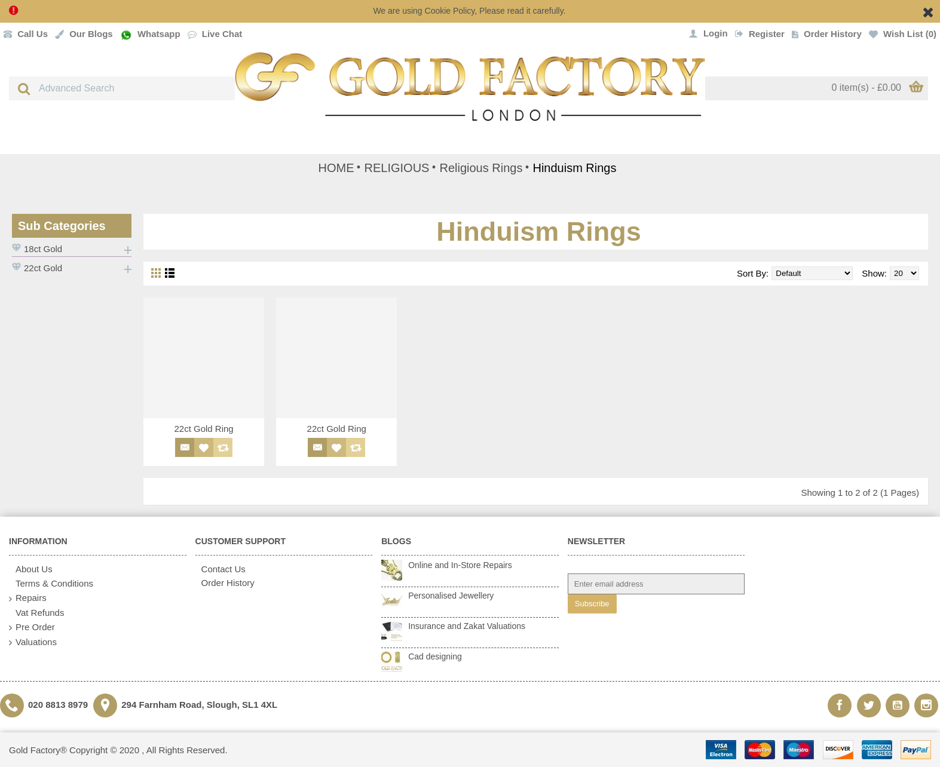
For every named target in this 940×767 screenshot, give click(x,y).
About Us (31, 569)
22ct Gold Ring (203, 429)
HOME (336, 167)
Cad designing (435, 656)
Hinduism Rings (574, 167)
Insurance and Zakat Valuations (466, 626)
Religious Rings (480, 167)
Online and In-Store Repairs (460, 565)
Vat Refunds (36, 613)
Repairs (28, 598)
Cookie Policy (450, 11)
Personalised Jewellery (451, 595)
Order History (225, 583)
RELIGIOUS (397, 167)
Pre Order (32, 627)
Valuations (33, 642)
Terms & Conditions (51, 584)
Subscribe (592, 603)
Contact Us (220, 569)
